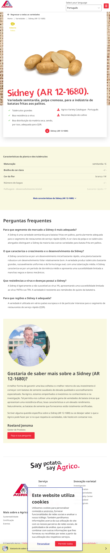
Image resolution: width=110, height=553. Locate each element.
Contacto (42, 485)
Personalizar (43, 543)
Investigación (80, 485)
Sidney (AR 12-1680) (36, 18)
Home (10, 18)
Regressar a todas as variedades (25, 14)
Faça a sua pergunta (21, 435)
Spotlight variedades (83, 492)
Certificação (8, 520)
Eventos (6, 523)
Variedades (20, 18)
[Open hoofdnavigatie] (106, 5)
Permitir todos (65, 543)
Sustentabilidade (10, 516)
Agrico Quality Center (83, 496)
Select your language (76, 2)
